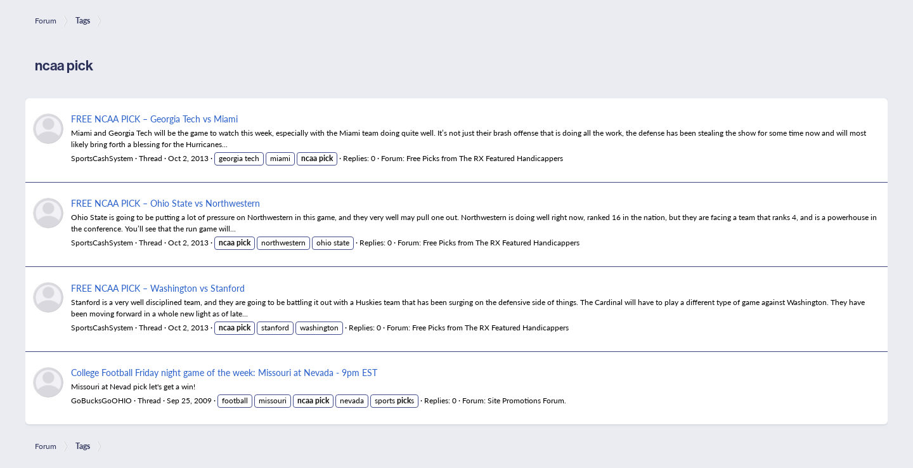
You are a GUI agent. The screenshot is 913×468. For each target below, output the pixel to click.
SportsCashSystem (102, 158)
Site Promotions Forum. (527, 400)
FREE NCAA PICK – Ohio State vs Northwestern (165, 203)
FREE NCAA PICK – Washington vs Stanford (158, 288)
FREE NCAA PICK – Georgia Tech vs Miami (154, 118)
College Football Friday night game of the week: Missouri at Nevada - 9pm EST (224, 372)
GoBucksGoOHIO (101, 400)
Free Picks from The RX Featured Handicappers (484, 158)
